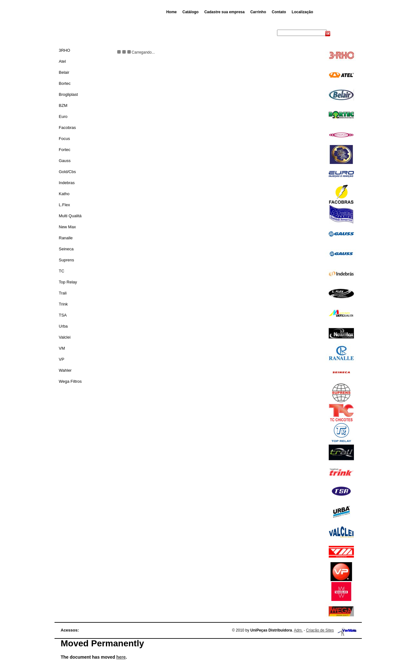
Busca (271, 33)
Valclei (65, 337)
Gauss (65, 160)
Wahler (65, 370)
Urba (63, 326)
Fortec (65, 149)
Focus (64, 138)
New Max (67, 226)
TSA (63, 315)
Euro (63, 116)
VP (61, 359)
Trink (63, 304)
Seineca (66, 249)
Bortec (65, 83)
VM (62, 348)
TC (61, 271)
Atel (62, 61)
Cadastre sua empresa (224, 12)
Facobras (67, 127)
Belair (64, 72)
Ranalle (66, 238)
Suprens (66, 260)
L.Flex (64, 204)
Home (171, 12)
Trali (63, 293)
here (121, 657)
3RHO (64, 50)
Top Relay (68, 282)
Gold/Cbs (67, 171)
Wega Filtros (70, 381)
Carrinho (258, 12)
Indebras (67, 182)
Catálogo (190, 12)
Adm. (298, 630)
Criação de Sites (320, 630)
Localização (302, 12)
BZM (63, 105)
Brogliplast (68, 94)
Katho (64, 193)
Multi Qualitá (70, 215)
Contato (279, 12)
